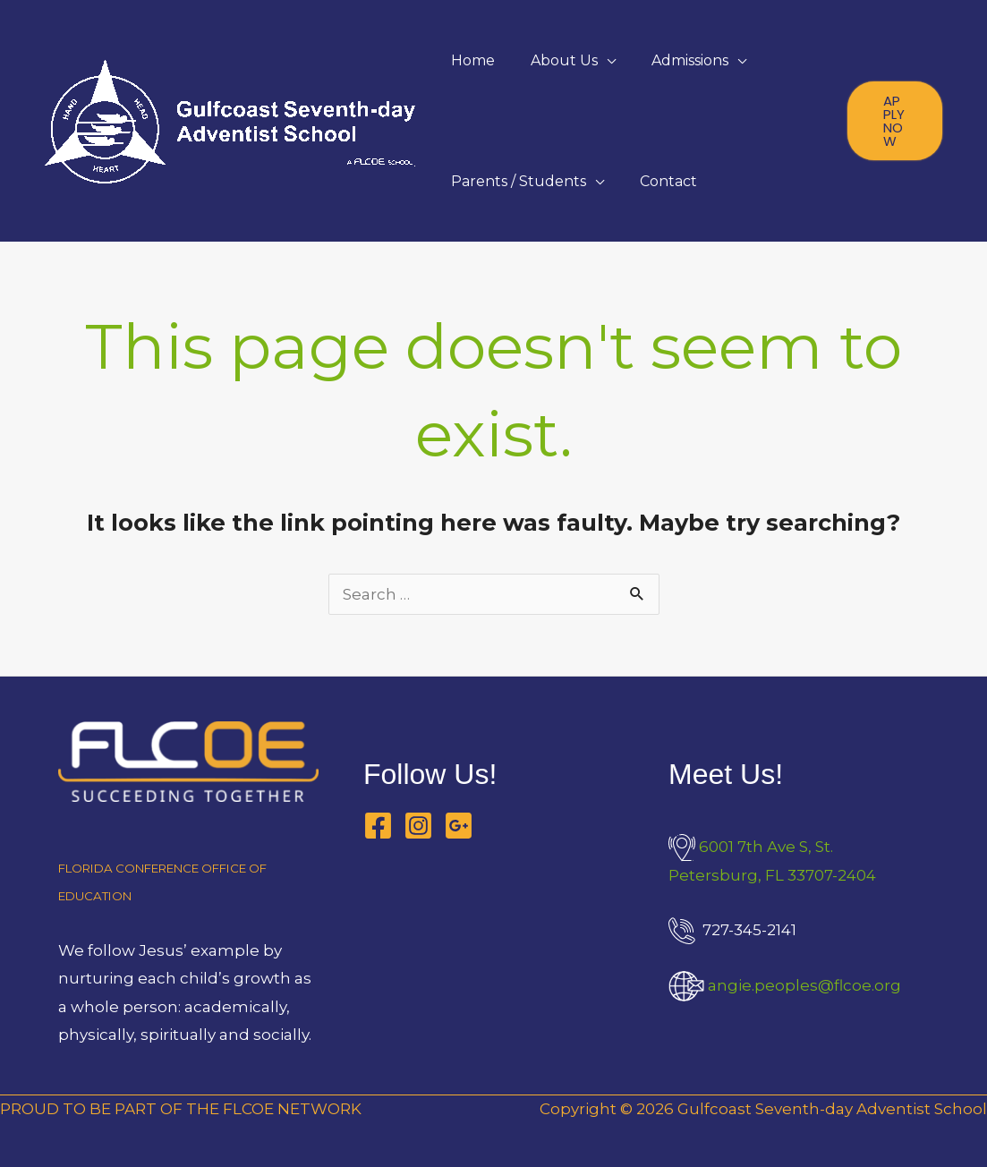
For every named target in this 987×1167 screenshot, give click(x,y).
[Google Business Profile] (458, 825)
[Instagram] (418, 825)
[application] (607, 60)
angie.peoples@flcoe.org (804, 985)
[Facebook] (378, 825)
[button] (894, 120)
